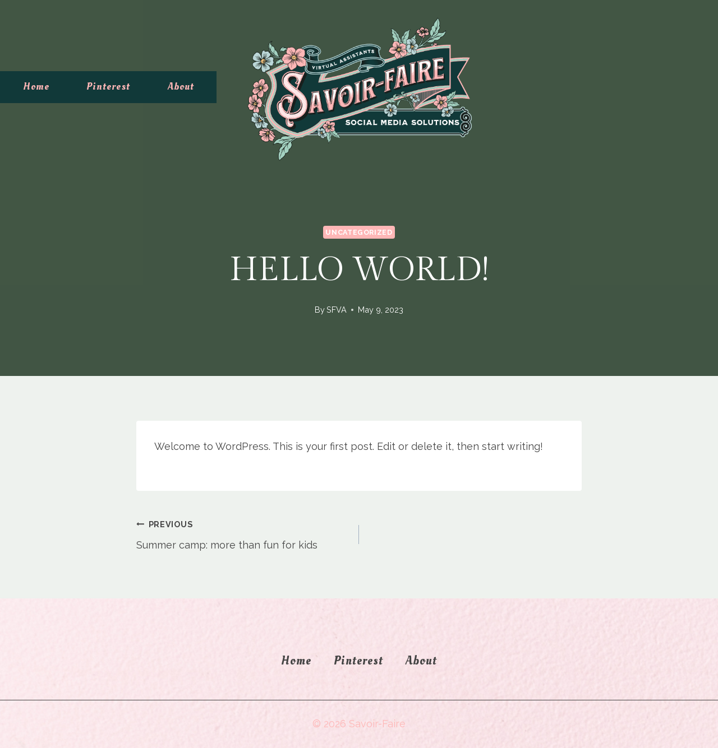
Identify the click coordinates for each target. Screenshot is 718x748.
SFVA (336, 309)
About (181, 87)
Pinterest (108, 87)
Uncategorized (358, 232)
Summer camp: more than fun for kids (242, 533)
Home (36, 87)
